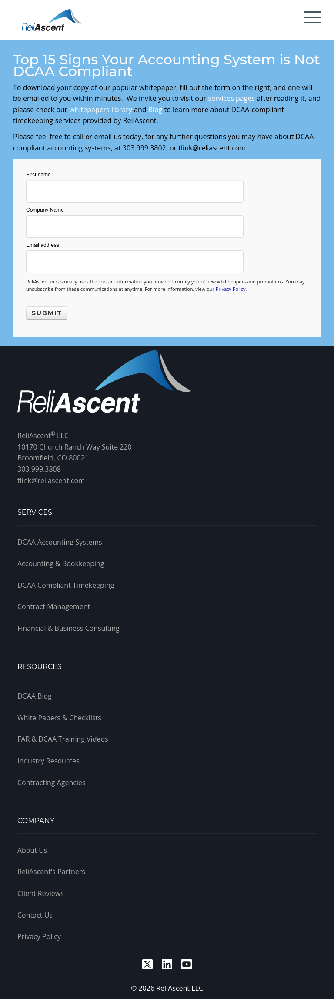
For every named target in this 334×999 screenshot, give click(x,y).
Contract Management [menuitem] (53, 606)
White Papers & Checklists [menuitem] (59, 718)
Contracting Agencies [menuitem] (51, 782)
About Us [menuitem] (32, 850)
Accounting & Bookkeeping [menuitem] (60, 563)
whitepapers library (100, 109)
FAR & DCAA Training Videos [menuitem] (62, 739)
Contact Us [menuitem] (35, 915)
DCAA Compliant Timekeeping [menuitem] (65, 585)
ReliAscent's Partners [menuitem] (51, 871)
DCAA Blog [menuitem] (34, 696)
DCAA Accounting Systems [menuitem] (59, 542)
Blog (155, 109)
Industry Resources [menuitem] (48, 761)
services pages (231, 98)
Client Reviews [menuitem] (40, 893)
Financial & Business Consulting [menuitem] (68, 628)
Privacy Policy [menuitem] (39, 936)
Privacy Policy (231, 289)
